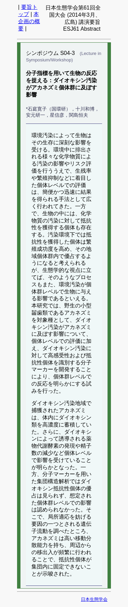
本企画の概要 (29, 21)
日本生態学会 (94, 599)
